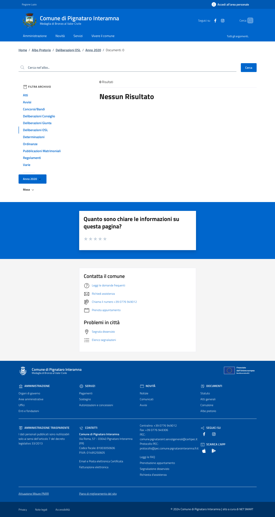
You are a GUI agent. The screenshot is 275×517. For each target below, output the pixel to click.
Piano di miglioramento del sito (98, 493)
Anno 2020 (93, 50)
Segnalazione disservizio (154, 469)
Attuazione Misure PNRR (34, 493)
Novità (147, 386)
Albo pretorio (208, 411)
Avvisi (27, 102)
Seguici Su (210, 427)
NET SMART (246, 509)
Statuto (205, 393)
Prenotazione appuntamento (157, 463)
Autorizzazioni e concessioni (96, 405)
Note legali (41, 509)
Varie (26, 164)
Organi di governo (29, 393)
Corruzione (206, 405)
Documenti (211, 386)
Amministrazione (34, 386)
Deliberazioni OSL (68, 50)
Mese (29, 189)
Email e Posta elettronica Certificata (101, 461)
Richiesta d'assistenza (153, 474)
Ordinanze (30, 143)
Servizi (87, 386)
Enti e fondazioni (29, 411)
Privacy (23, 509)
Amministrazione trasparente (44, 427)
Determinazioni (33, 136)
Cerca (248, 67)
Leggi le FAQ (147, 457)
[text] (209, 20)
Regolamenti (32, 157)
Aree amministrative (31, 399)
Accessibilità (62, 509)
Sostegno (85, 399)
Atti (25, 95)
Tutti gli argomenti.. (238, 36)
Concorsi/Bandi (34, 109)
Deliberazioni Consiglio (39, 116)
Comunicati (146, 399)
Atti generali (207, 399)
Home (23, 50)
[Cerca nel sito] (249, 20)
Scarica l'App (212, 444)
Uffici (22, 405)
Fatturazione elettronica (93, 467)
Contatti (88, 427)
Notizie (144, 393)
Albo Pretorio (41, 50)
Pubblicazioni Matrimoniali (42, 150)
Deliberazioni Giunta (37, 122)
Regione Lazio (29, 4)
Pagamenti (85, 393)
